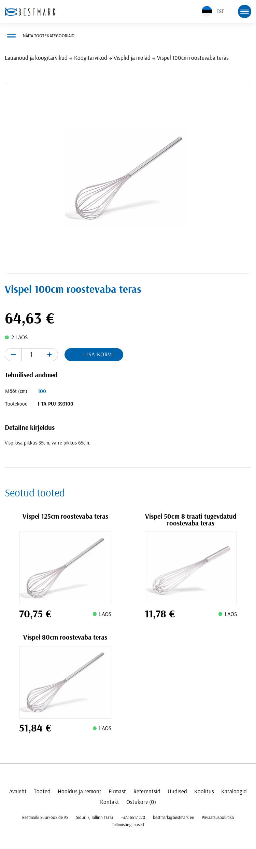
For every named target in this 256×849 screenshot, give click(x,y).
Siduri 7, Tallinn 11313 (94, 817)
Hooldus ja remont (79, 791)
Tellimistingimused (128, 824)
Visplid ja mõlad (132, 58)
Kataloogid (234, 791)
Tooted (42, 791)
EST (213, 11)
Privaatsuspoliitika (218, 817)
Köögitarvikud (90, 58)
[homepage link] (30, 12)
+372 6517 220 (133, 817)
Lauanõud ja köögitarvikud (36, 58)
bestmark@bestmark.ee (173, 817)
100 (42, 391)
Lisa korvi (98, 354)
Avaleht (18, 791)
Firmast (117, 791)
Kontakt (109, 802)
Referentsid (146, 791)
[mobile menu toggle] (244, 11)
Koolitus (204, 791)
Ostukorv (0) (141, 802)
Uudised (177, 791)
